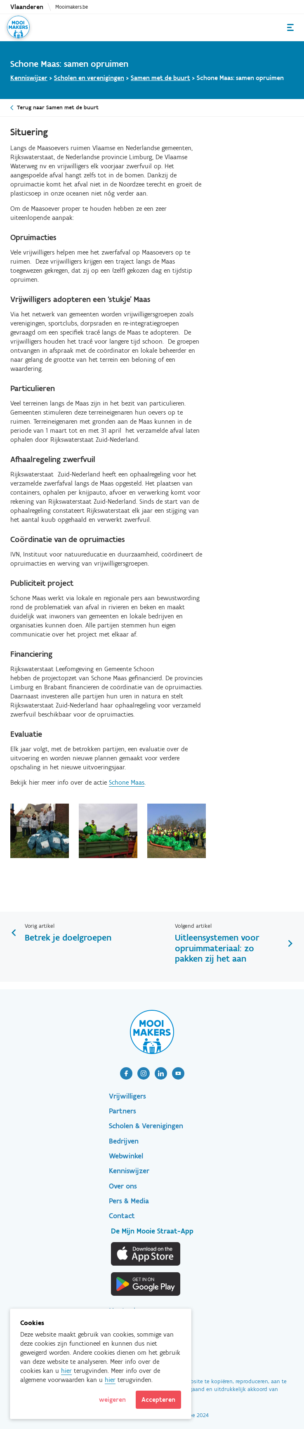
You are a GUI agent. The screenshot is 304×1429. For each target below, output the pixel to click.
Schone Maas (126, 782)
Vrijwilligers (127, 1096)
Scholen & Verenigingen (146, 1125)
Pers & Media (129, 1200)
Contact (122, 1215)
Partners (122, 1110)
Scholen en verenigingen (89, 78)
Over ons (123, 1186)
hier (66, 1371)
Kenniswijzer (28, 78)
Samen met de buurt (160, 78)
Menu (290, 27)
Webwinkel (126, 1155)
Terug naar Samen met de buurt (58, 107)
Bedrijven (124, 1141)
